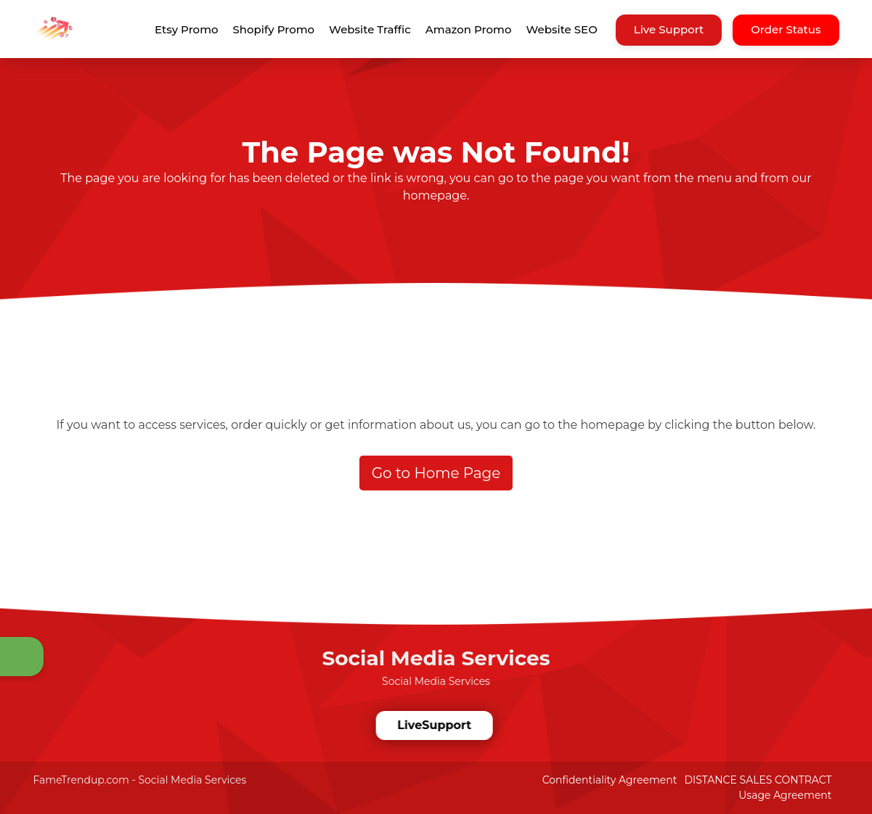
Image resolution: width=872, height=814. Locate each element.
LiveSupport (433, 725)
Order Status (785, 29)
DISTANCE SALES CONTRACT (757, 779)
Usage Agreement (784, 795)
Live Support (669, 29)
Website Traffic (370, 29)
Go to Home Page (436, 473)
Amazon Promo (468, 29)
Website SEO (562, 29)
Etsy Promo (186, 29)
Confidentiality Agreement (609, 779)
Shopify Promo (274, 29)
